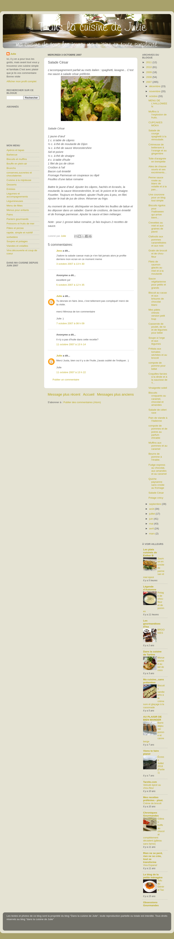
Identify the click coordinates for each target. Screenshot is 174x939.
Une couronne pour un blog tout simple (157, 197)
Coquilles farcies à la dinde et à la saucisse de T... (158, 378)
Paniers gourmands (17, 219)
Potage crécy (156, 497)
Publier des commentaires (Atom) (82, 402)
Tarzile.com (150, 782)
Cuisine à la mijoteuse (19, 180)
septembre (155, 504)
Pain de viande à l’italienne (158, 419)
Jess (59, 250)
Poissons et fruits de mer (20, 223)
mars (152, 533)
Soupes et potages (17, 241)
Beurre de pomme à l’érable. (155, 456)
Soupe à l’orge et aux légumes (157, 340)
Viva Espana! (150, 865)
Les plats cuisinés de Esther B (150, 552)
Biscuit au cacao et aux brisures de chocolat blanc (158, 298)
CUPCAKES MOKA (155, 124)
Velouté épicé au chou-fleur (152, 787)
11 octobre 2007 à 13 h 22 (71, 372)
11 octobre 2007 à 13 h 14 (71, 344)
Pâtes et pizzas (15, 228)
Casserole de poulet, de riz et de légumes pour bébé (158, 328)
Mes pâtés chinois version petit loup (157, 314)
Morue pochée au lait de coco (161, 664)
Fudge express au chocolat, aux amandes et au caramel (158, 469)
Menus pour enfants (18, 210)
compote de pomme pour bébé (157, 365)
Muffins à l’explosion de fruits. (158, 114)
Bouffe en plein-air (17, 163)
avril (152, 528)
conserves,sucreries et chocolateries (19, 174)
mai (151, 523)
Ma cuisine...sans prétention (153, 681)
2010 (149, 67)
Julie (59, 296)
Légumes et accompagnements (17, 195)
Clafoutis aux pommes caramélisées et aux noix (157, 241)
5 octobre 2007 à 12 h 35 (70, 284)
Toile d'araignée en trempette (157, 160)
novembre (155, 91)
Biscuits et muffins (17, 159)
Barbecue (12, 154)
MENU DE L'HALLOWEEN (158, 103)
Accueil (88, 394)
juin (151, 518)
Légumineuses (15, 201)
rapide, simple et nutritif (20, 232)
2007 (149, 82)
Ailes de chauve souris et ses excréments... (158, 169)
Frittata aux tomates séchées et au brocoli (158, 353)
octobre (153, 96)
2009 (149, 72)
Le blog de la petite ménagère (153, 876)
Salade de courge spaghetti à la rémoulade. (157, 135)
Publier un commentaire (66, 379)
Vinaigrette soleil (158, 387)
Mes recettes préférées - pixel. (153, 799)
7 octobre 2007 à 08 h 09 (70, 323)
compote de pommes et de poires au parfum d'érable (158, 431)
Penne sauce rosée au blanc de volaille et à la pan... (158, 183)
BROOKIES (161, 631)
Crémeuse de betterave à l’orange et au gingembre (158, 149)
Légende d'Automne (149, 588)
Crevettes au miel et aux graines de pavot (156, 227)
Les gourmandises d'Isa (151, 623)
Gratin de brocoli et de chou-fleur (158, 253)
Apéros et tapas (15, 150)
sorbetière (12, 237)
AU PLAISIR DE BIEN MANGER (152, 718)
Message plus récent (64, 394)
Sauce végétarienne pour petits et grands (157, 283)
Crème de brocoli (152, 803)
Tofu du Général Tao (161, 885)
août (152, 508)
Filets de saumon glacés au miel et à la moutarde (156, 267)
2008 (149, 77)
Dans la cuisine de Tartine (152, 653)
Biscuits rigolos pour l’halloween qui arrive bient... (157, 211)
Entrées (11, 189)
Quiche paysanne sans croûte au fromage (156, 483)
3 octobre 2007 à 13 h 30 (70, 263)
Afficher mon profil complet (21, 81)
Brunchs (11, 168)
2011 (149, 62)
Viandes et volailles (17, 245)
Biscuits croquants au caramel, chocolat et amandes (157, 398)
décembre (155, 86)
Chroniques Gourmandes (151, 814)
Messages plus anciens (115, 394)
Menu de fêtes (15, 205)
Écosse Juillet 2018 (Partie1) (161, 764)
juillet (152, 513)
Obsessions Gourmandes (151, 904)
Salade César (156, 492)
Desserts (11, 184)
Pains (10, 214)
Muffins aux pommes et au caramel (158, 445)
